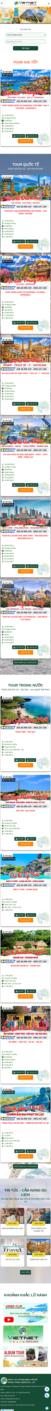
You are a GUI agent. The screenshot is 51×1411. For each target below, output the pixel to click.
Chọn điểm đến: (25, 29)
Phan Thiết (7, 701)
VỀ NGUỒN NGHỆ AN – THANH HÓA (26, 966)
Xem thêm (12, 1223)
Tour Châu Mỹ (8, 505)
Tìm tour (25, 48)
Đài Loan (6, 180)
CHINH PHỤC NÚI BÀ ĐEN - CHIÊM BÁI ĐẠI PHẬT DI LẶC (25, 1123)
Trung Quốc (7, 74)
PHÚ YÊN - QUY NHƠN (25, 811)
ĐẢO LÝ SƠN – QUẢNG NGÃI (25, 889)
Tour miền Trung (9, 780)
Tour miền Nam (8, 1092)
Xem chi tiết (25, 141)
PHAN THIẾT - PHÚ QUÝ (25, 732)
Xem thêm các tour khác (25, 662)
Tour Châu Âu (8, 342)
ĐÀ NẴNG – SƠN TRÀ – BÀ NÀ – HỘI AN (25, 1042)
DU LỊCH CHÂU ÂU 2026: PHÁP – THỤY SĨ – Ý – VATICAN (25, 373)
